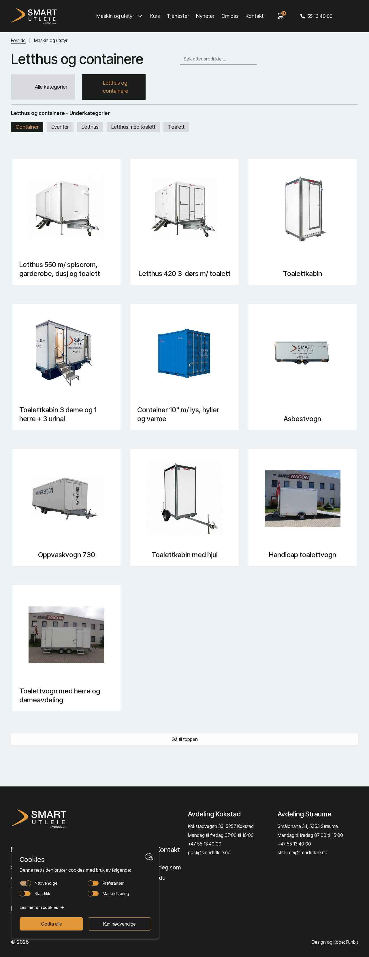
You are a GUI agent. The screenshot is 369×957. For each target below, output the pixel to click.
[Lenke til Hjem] (49, 819)
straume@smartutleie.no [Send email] (302, 852)
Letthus (90, 127)
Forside (18, 40)
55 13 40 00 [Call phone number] (316, 16)
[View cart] (281, 16)
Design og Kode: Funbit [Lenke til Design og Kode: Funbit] (335, 942)
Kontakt (254, 16)
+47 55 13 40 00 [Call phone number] (204, 844)
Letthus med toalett (133, 127)
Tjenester (178, 16)
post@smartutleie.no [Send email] (209, 852)
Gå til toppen (185, 739)
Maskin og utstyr (115, 16)
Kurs (155, 16)
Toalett (176, 127)
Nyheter (205, 16)
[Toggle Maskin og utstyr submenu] (139, 16)
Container (27, 127)
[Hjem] (34, 16)
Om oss (230, 16)
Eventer (60, 127)
